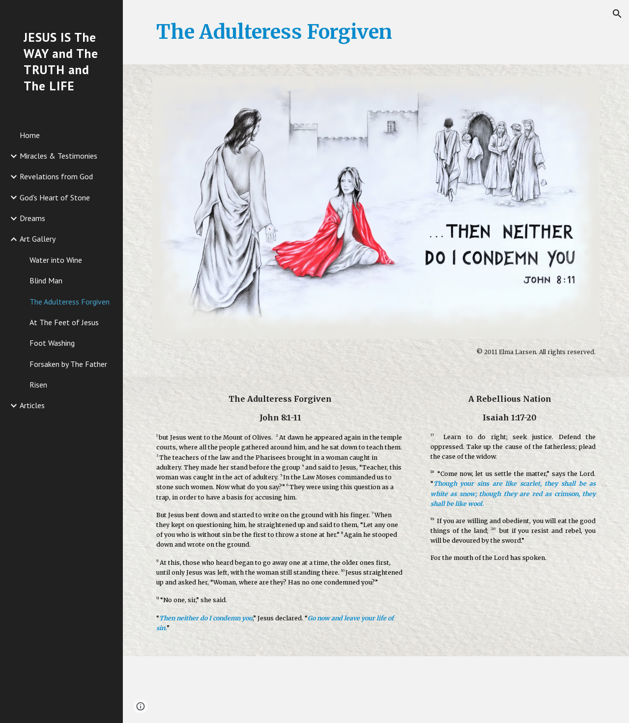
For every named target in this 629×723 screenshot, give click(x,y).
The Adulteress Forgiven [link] (69, 301)
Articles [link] (32, 405)
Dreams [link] (32, 218)
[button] (617, 14)
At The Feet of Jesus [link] (64, 322)
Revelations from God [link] (56, 176)
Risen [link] (38, 384)
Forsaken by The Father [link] (68, 364)
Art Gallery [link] (38, 239)
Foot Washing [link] (52, 343)
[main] (376, 32)
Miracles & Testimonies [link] (58, 156)
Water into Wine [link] (55, 260)
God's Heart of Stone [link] (55, 197)
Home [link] (30, 135)
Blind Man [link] (45, 280)
